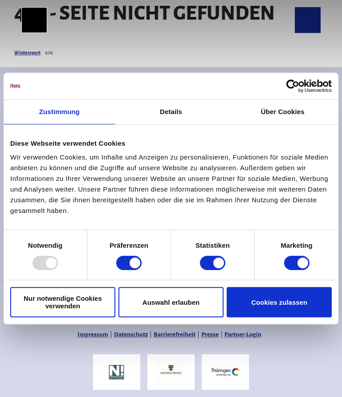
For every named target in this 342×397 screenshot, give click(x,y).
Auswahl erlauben (171, 302)
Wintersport (27, 52)
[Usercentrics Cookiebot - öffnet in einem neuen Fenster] (293, 86)
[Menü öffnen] (34, 20)
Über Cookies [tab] (283, 111)
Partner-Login (242, 334)
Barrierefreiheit (174, 334)
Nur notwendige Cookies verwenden (63, 302)
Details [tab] (171, 111)
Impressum (92, 334)
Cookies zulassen (279, 302)
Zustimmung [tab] (59, 111)
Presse (210, 334)
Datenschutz (131, 334)
